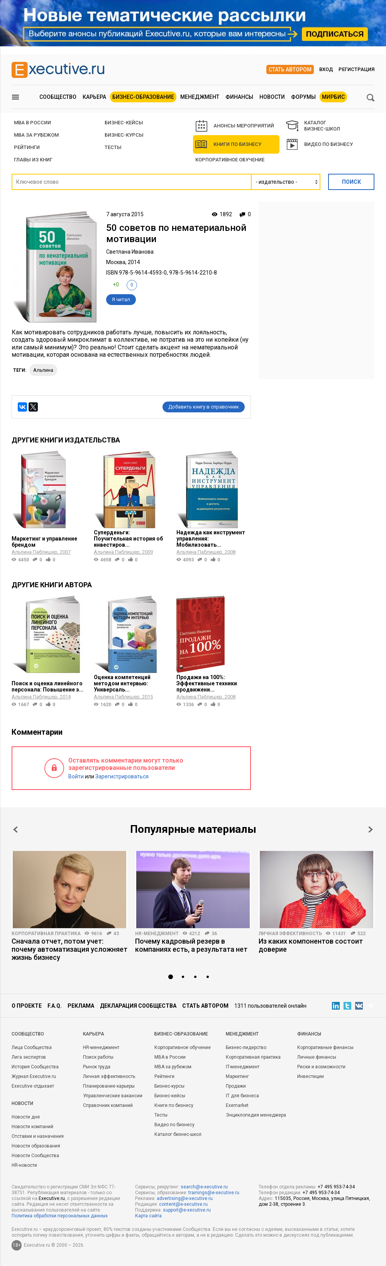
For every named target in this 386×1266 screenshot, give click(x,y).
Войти (76, 776)
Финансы (239, 97)
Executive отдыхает (33, 1086)
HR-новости (24, 1165)
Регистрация (356, 69)
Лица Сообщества (32, 1047)
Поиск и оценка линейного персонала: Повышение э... (47, 686)
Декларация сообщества (138, 1006)
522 (361, 933)
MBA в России (170, 1057)
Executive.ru (52, 1198)
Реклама (81, 1006)
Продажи (236, 1086)
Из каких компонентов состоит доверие (311, 945)
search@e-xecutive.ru (204, 1187)
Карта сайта (148, 1216)
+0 (116, 284)
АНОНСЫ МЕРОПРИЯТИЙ (235, 126)
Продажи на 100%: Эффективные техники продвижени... (206, 683)
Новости (272, 97)
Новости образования (36, 1146)
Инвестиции (310, 1076)
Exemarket (237, 1105)
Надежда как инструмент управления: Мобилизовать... (210, 538)
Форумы (303, 97)
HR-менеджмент (157, 933)
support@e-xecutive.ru (187, 1210)
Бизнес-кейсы (169, 1095)
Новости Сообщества (35, 1155)
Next (370, 829)
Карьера (94, 97)
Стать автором (290, 69)
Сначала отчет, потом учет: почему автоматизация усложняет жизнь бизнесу (69, 949)
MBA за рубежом (36, 135)
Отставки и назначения (38, 1136)
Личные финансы (316, 1057)
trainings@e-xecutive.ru (213, 1192)
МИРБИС (333, 97)
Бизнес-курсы (124, 135)
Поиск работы (98, 1057)
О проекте (27, 1006)
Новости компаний (32, 1126)
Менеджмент (199, 97)
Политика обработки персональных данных (60, 1216)
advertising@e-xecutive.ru (185, 1198)
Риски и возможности (321, 1066)
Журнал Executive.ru (34, 1076)
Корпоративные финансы (325, 1047)
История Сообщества (35, 1066)
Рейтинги (164, 1076)
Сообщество (57, 97)
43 (116, 933)
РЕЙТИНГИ (27, 147)
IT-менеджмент (242, 1066)
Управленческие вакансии (112, 1095)
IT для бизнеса (242, 1095)
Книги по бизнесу (228, 144)
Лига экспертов (29, 1057)
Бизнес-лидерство (246, 1047)
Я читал (121, 299)
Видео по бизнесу (320, 144)
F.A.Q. (54, 1006)
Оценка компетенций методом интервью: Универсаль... (122, 683)
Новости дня (26, 1117)
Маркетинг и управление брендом (44, 542)
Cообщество (28, 1034)
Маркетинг (237, 1076)
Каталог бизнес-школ (177, 1134)
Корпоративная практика (46, 933)
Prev (15, 829)
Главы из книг (33, 160)
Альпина (43, 370)
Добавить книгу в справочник (203, 407)
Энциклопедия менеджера (256, 1115)
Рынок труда (96, 1066)
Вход (326, 69)
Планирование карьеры (109, 1086)
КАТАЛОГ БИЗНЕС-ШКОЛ (313, 126)
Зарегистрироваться (122, 776)
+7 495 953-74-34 (336, 1187)
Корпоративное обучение (229, 160)
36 (214, 933)
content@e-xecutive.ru (183, 1204)
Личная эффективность (290, 933)
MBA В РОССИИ (32, 122)
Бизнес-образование (143, 97)
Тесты (113, 147)
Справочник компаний (108, 1105)
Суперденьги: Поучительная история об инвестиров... (128, 538)
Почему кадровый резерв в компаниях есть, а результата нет (191, 945)
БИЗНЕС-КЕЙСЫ (124, 122)
